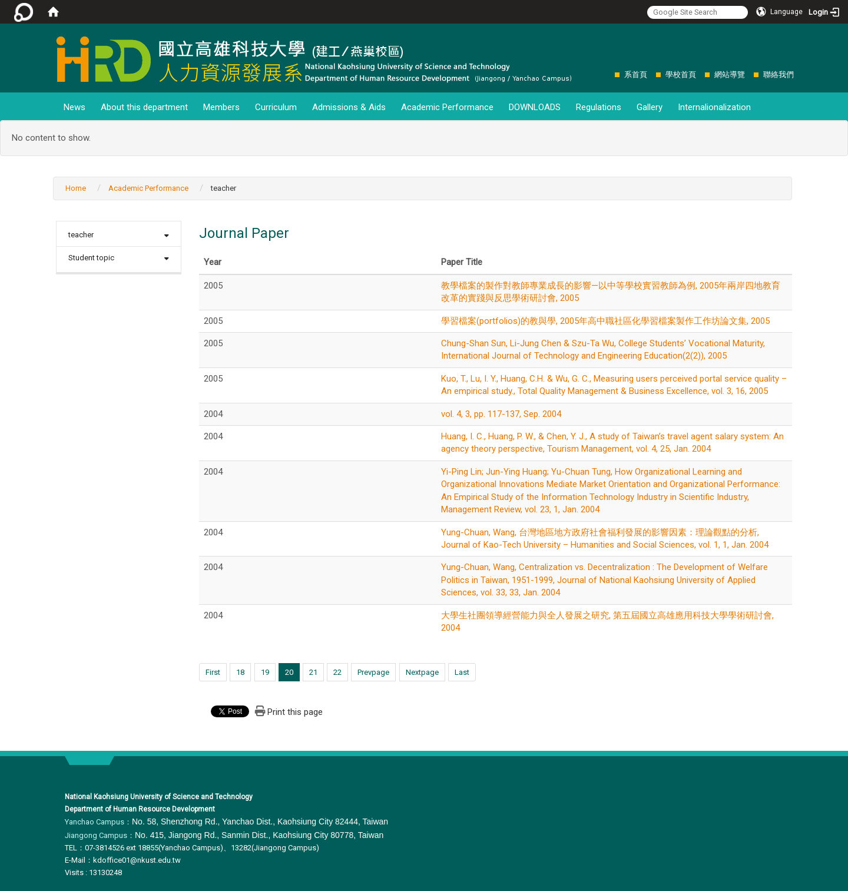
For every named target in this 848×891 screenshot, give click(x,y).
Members (221, 107)
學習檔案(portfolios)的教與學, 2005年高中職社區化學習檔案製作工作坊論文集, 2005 (605, 321)
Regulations (598, 107)
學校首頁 (680, 74)
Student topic (91, 257)
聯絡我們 (778, 74)
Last (462, 672)
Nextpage (422, 672)
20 (289, 672)
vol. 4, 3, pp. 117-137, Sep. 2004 (501, 414)
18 (240, 672)
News (74, 107)
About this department (144, 107)
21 (313, 672)
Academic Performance (447, 107)
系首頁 (635, 74)
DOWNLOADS (535, 107)
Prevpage (373, 672)
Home (75, 188)
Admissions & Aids (349, 107)
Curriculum (276, 107)
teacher (81, 234)
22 (337, 672)
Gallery (649, 107)
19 (265, 672)
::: (608, 74)
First (213, 672)
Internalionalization (714, 107)
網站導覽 (729, 74)
